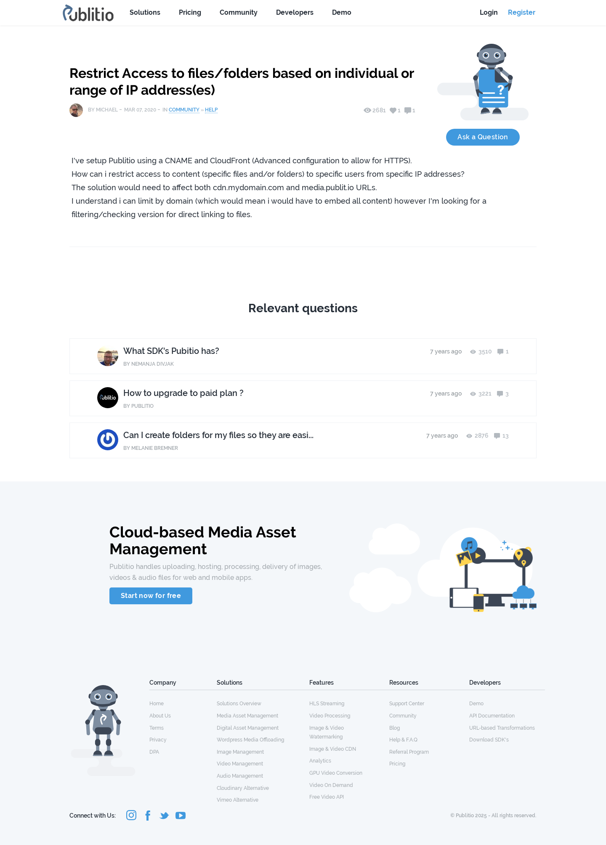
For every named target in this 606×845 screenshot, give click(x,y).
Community (239, 12)
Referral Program (409, 752)
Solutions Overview (239, 704)
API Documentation (492, 716)
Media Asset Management (247, 716)
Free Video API (326, 797)
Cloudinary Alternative (243, 788)
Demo (341, 12)
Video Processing (329, 716)
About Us (160, 716)
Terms (156, 728)
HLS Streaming (326, 704)
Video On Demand (331, 785)
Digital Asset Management (248, 728)
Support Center (406, 704)
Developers (295, 12)
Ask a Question (482, 137)
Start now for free (151, 596)
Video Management (240, 764)
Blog (394, 728)
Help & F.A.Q (403, 740)
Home (156, 704)
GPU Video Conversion (335, 773)
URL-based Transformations (502, 728)
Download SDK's (489, 740)
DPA (154, 752)
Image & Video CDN (332, 749)
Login (489, 12)
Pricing (190, 12)
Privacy (158, 740)
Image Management (240, 752)
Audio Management (240, 776)
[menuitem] (183, 703)
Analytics (320, 761)
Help (211, 110)
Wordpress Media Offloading (250, 740)
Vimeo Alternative (237, 800)
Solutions (145, 12)
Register (521, 12)
